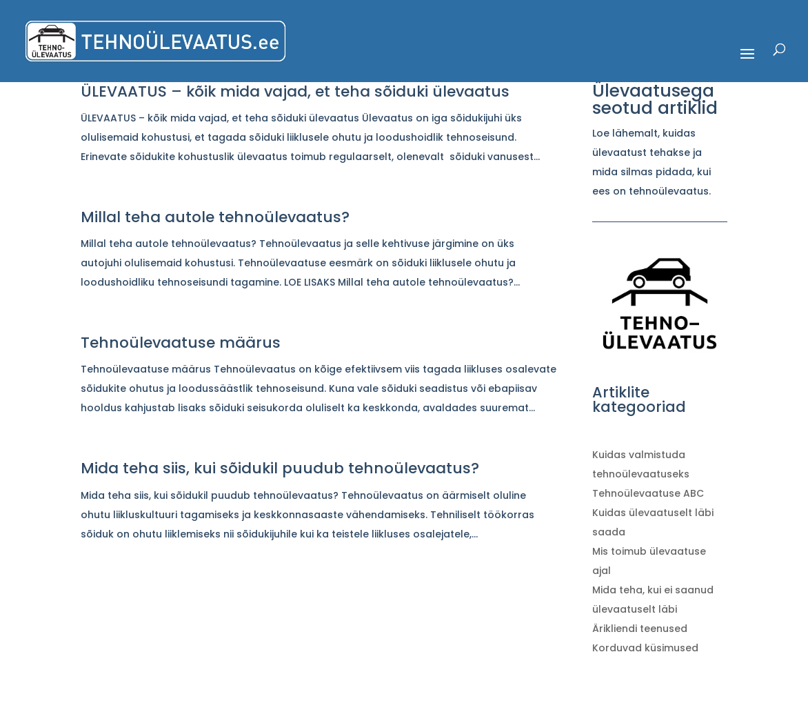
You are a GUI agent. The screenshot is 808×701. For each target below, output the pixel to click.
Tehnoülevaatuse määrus (181, 342)
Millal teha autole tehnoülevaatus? (215, 217)
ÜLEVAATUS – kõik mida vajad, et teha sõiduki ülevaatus (295, 91)
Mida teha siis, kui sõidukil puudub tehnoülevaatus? (280, 468)
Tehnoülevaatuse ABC (648, 493)
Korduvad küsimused (645, 648)
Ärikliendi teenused (639, 628)
